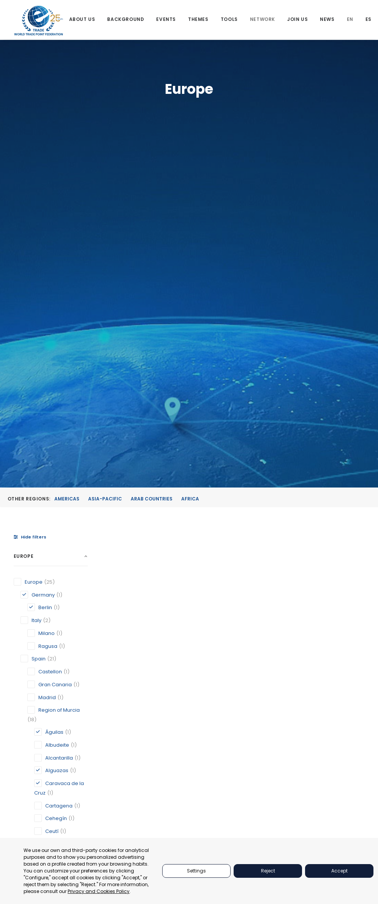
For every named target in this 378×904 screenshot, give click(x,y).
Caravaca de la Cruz (259, 525)
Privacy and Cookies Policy (99, 891)
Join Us (297, 20)
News (327, 20)
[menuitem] (82, 20)
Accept (339, 871)
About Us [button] (82, 20)
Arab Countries (151, 158)
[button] (136, 364)
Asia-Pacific (105, 158)
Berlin (185, 528)
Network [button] (262, 20)
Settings (196, 871)
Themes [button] (198, 20)
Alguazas (126, 520)
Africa (190, 158)
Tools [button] (229, 20)
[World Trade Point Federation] (39, 21)
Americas (66, 158)
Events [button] (166, 20)
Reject (268, 871)
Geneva (315, 513)
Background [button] (126, 20)
